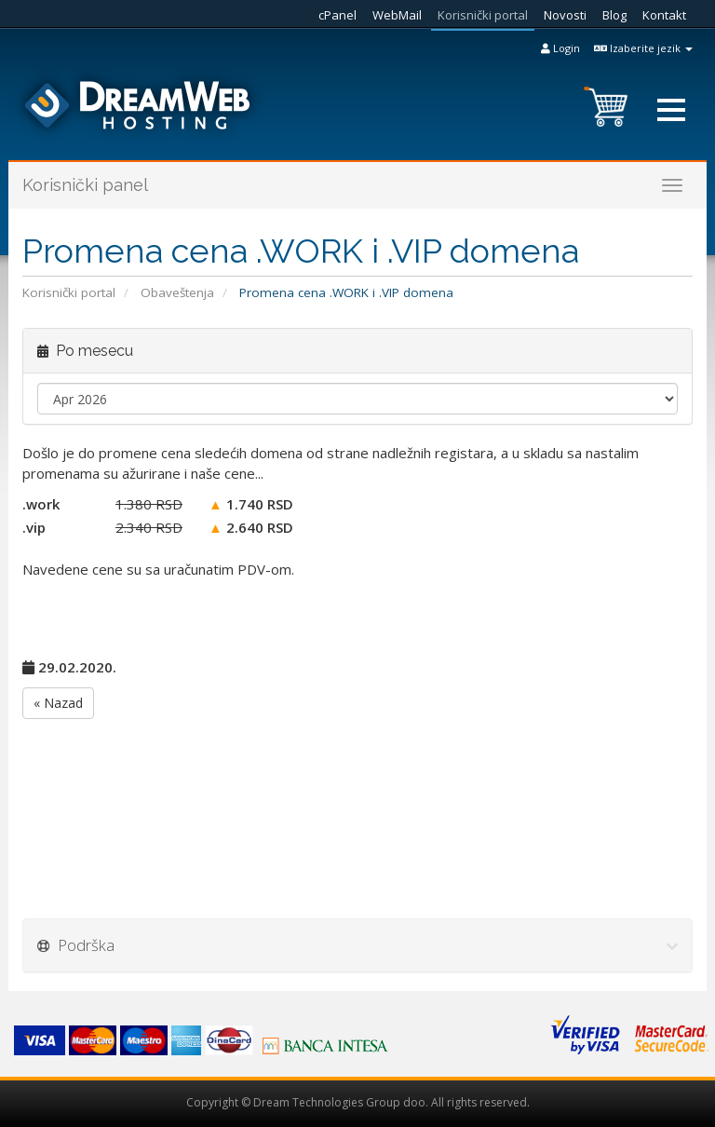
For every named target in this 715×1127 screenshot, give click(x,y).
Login (560, 48)
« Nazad (58, 703)
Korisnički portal (483, 15)
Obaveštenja (177, 292)
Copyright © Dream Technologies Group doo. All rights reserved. (358, 1102)
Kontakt (664, 15)
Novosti (565, 15)
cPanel (337, 15)
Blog (614, 15)
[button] (671, 110)
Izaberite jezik (643, 48)
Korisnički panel (85, 185)
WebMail (397, 15)
